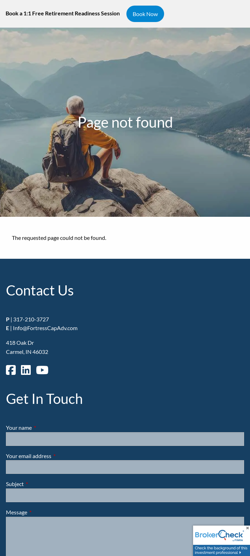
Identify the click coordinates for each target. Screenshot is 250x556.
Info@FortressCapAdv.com (45, 328)
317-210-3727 (31, 319)
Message (42, 512)
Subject (40, 483)
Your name (44, 427)
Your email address (54, 455)
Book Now (145, 13)
